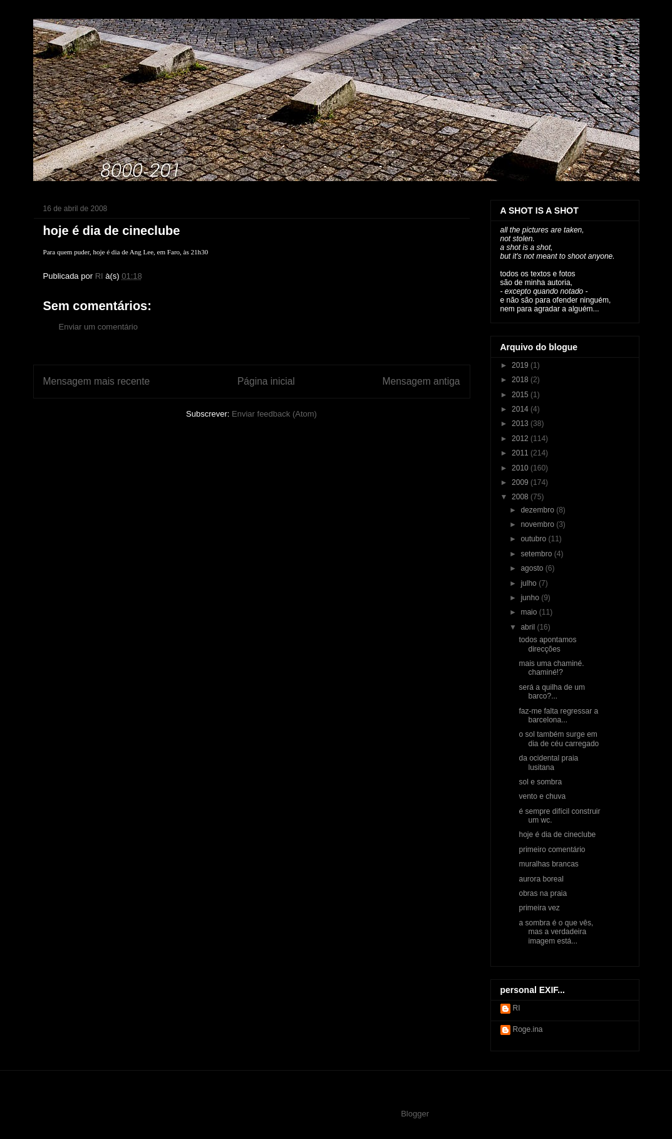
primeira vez (539, 907)
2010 (521, 468)
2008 (521, 496)
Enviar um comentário (98, 326)
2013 (521, 423)
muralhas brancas (548, 864)
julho (529, 583)
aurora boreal (541, 879)
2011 (521, 453)
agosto (532, 568)
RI (516, 1008)
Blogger (414, 1113)
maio (529, 612)
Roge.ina (528, 1029)
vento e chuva (542, 796)
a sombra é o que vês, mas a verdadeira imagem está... (556, 931)
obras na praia (543, 893)
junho (530, 597)
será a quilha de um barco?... (551, 691)
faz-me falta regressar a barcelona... (558, 715)
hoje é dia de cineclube (557, 834)
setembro (537, 553)
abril (528, 627)
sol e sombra (540, 782)
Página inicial (266, 381)
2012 (521, 438)
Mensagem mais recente (96, 381)
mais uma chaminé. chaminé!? (551, 668)
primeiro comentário (552, 849)
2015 (521, 394)
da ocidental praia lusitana (548, 762)
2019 (521, 365)
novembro (538, 524)
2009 (521, 482)
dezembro (538, 510)
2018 (521, 379)
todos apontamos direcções (547, 644)
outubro (534, 538)
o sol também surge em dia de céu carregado (559, 738)
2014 (521, 409)
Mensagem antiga (421, 381)
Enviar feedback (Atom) (274, 414)
